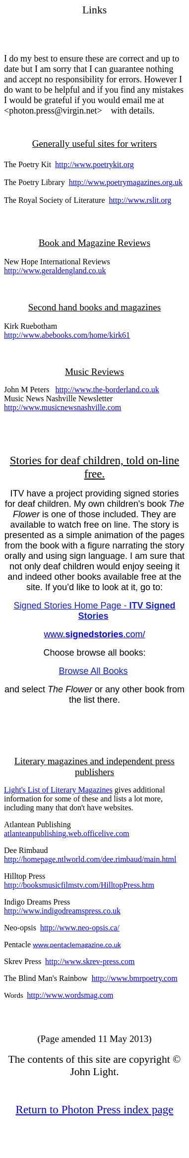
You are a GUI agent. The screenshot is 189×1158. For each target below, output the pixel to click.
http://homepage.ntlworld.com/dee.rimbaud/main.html (90, 859)
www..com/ (94, 634)
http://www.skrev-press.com (89, 961)
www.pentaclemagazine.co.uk (77, 944)
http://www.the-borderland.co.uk (107, 389)
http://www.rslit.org (140, 200)
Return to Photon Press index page (95, 1109)
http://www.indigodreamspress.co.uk (62, 911)
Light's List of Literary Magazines (58, 790)
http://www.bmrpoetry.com (135, 978)
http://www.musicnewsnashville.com (62, 407)
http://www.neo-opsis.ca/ (80, 927)
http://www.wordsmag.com (70, 995)
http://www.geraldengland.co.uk (55, 270)
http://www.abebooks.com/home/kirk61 (67, 335)
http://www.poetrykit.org (94, 164)
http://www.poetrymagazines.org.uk (126, 182)
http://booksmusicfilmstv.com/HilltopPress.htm (79, 885)
